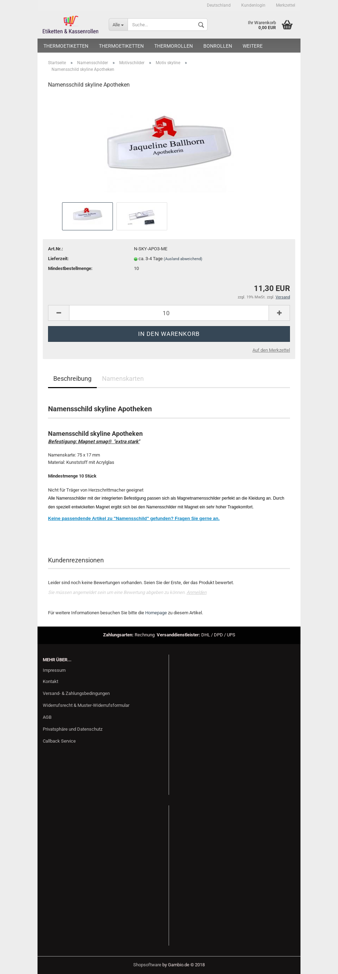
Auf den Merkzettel (271, 350)
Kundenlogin (253, 5)
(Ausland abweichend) (183, 259)
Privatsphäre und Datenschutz (72, 729)
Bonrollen (217, 46)
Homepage (156, 612)
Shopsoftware (147, 964)
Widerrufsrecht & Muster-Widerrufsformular (86, 705)
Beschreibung (72, 378)
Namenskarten (123, 378)
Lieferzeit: (58, 258)
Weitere (253, 46)
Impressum (54, 670)
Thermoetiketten (65, 46)
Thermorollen (173, 46)
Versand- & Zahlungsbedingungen (76, 693)
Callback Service (59, 741)
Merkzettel (285, 5)
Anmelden (197, 592)
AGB (47, 717)
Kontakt (50, 681)
